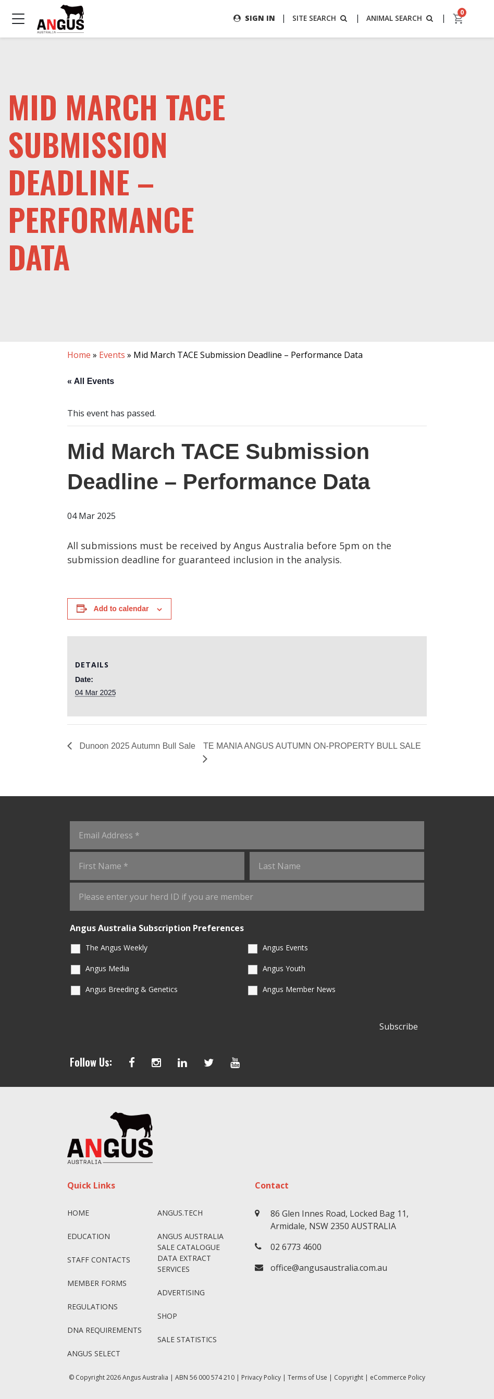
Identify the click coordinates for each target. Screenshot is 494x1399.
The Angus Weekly (116, 947)
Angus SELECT (93, 1353)
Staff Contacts (98, 1260)
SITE (318, 18)
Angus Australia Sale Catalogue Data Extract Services (190, 1252)
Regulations (92, 1306)
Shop (167, 1316)
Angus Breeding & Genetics (131, 989)
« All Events (90, 381)
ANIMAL (400, 18)
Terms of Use (307, 1377)
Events (112, 355)
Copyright (348, 1377)
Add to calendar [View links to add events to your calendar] (121, 609)
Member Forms (97, 1283)
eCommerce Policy (397, 1377)
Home (79, 355)
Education (88, 1236)
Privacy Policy (261, 1377)
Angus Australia (145, 1377)
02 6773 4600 (296, 1247)
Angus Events (285, 947)
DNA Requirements (104, 1330)
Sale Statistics (187, 1339)
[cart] (458, 19)
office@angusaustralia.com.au (328, 1267)
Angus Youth (284, 968)
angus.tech (180, 1213)
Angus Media (107, 968)
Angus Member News (299, 989)
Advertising (181, 1292)
